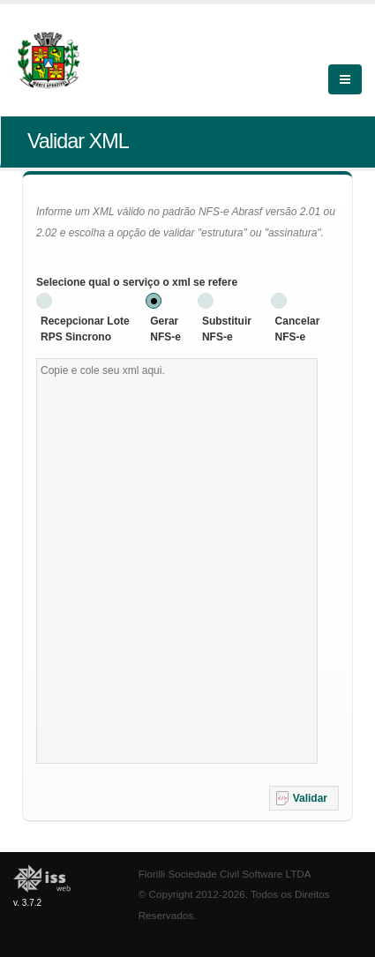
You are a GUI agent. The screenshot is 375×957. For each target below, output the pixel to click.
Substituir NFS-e (226, 329)
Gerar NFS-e (165, 329)
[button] (304, 798)
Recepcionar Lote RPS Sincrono (85, 329)
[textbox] (177, 561)
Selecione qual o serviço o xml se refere (136, 282)
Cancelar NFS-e (297, 329)
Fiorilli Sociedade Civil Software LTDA (225, 873)
